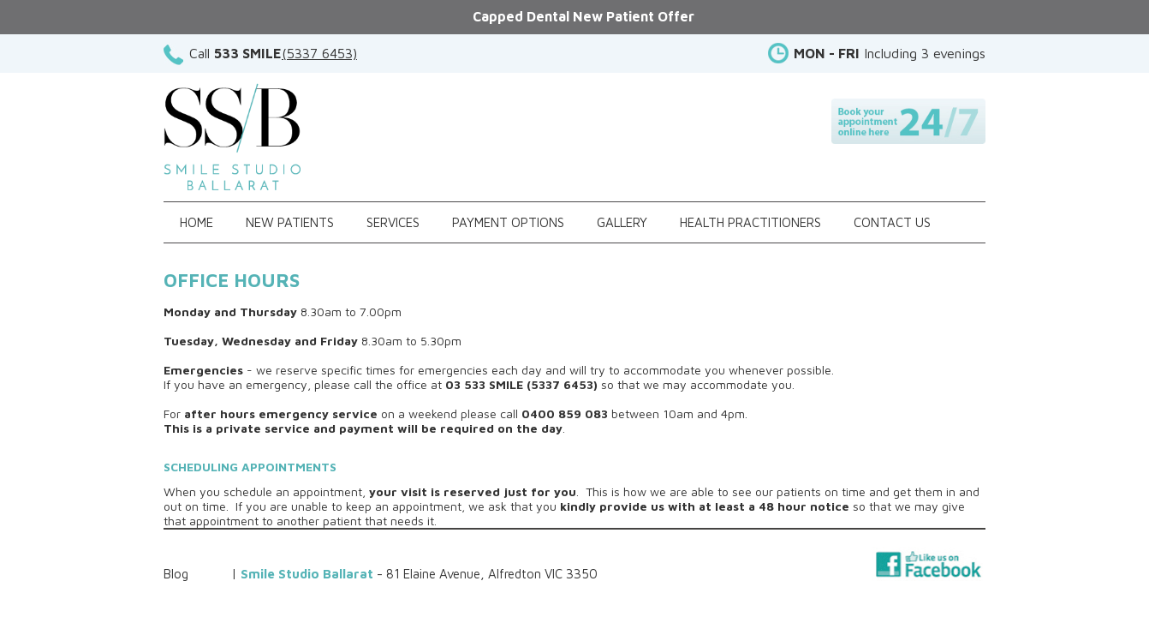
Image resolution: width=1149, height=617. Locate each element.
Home (196, 222)
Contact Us (892, 222)
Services (393, 222)
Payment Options (508, 222)
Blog (176, 573)
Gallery (622, 222)
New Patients (290, 222)
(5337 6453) (319, 53)
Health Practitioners (750, 222)
